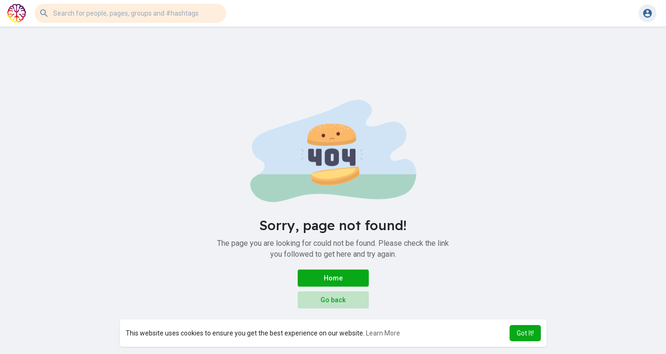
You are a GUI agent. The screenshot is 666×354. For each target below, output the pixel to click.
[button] (130, 13)
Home (333, 278)
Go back (333, 300)
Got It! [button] (525, 333)
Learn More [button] (383, 333)
